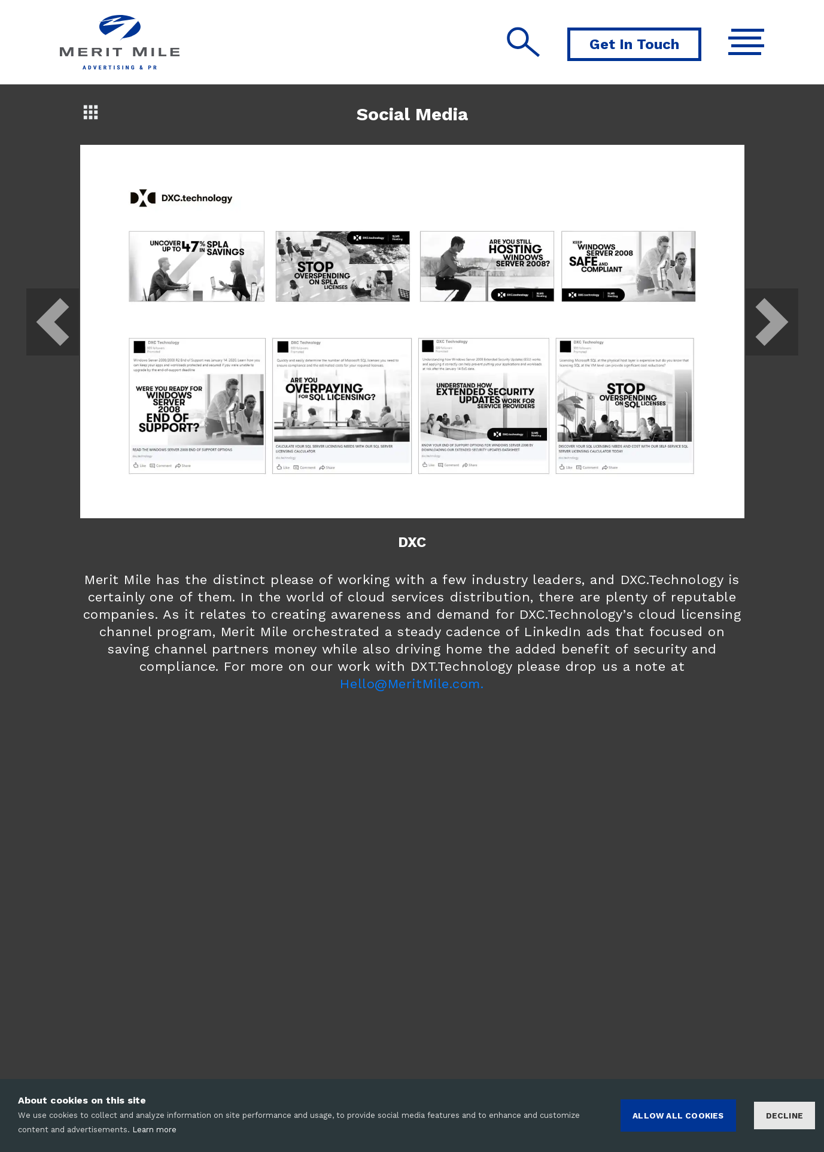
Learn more (154, 1129)
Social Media (412, 114)
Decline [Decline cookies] (784, 1115)
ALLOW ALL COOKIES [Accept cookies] (678, 1115)
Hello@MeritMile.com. (412, 683)
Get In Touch (634, 44)
